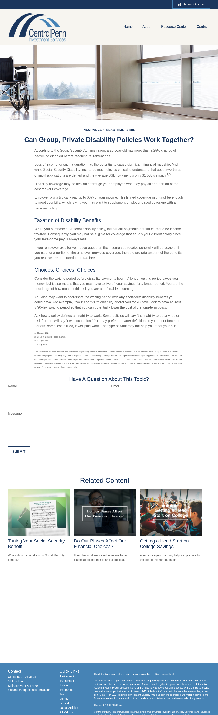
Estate (64, 685)
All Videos (66, 712)
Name (12, 386)
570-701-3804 (26, 676)
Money (64, 698)
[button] (128, 27)
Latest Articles (69, 707)
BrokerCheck (168, 674)
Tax (62, 694)
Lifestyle (65, 703)
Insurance (66, 690)
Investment (67, 681)
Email (115, 386)
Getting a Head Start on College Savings (164, 543)
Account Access (191, 4)
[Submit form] (19, 451)
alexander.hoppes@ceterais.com (29, 690)
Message (15, 413)
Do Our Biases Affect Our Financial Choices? (100, 543)
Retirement (67, 676)
